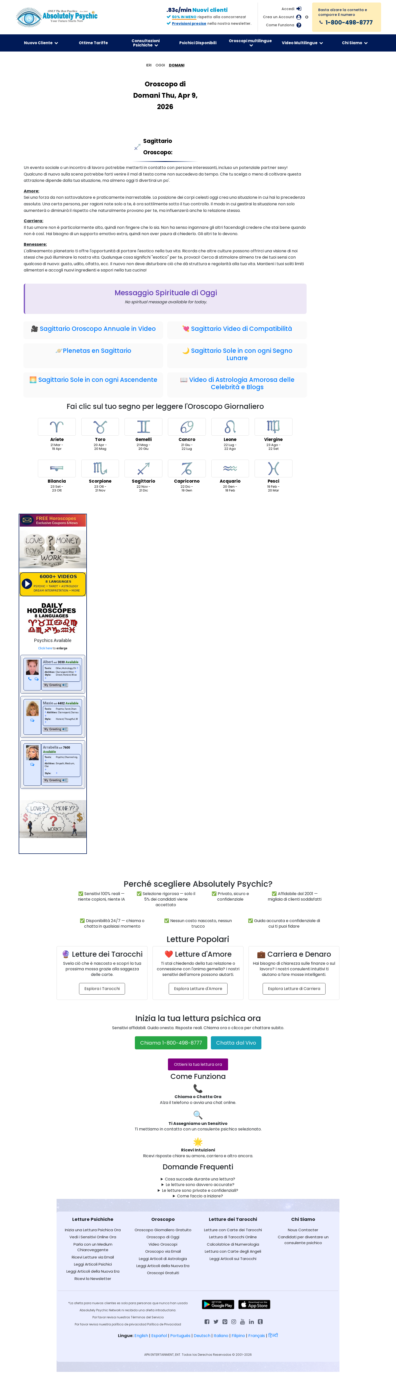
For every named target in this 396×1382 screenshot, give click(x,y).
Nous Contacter (303, 1229)
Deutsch (202, 1336)
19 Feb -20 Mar (273, 476)
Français (256, 1336)
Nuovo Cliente (41, 42)
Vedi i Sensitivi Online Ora (92, 1237)
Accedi (288, 8)
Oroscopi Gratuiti (163, 1272)
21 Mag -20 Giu (143, 434)
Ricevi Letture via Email (93, 1257)
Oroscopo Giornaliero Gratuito (163, 1229)
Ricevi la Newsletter (93, 1278)
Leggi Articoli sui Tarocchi (233, 1258)
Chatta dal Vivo (236, 1042)
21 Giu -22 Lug (187, 434)
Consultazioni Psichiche (146, 43)
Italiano (221, 1336)
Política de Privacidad (164, 1324)
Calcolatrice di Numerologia (233, 1244)
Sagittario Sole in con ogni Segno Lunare (241, 354)
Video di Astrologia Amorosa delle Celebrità (241, 383)
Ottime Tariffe (93, 42)
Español (159, 1336)
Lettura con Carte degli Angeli (233, 1251)
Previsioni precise (189, 23)
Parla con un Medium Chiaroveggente (92, 1247)
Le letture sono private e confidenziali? (200, 1190)
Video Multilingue (302, 42)
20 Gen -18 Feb (230, 476)
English (141, 1336)
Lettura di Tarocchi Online (233, 1237)
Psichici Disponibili (197, 42)
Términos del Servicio (147, 1317)
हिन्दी (273, 1336)
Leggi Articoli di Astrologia (163, 1258)
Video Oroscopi (162, 1244)
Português (180, 1336)
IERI (149, 65)
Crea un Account (278, 17)
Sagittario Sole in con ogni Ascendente (97, 380)
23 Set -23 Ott (57, 476)
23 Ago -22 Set (273, 434)
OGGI (160, 65)
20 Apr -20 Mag (100, 434)
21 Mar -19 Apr (57, 434)
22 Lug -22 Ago (230, 434)
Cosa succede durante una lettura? (200, 1179)
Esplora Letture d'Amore (198, 989)
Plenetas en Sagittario (97, 351)
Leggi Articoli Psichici (93, 1264)
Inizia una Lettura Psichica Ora (93, 1229)
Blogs (255, 387)
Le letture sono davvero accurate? (200, 1185)
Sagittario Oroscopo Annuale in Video (98, 329)
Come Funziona (280, 25)
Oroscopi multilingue (250, 42)
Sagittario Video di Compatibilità (241, 329)
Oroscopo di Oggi (162, 1237)
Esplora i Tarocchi (102, 989)
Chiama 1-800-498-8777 (171, 1042)
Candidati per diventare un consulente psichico (303, 1239)
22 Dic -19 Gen (187, 476)
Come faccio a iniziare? (200, 1196)
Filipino (238, 1336)
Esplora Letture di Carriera (294, 989)
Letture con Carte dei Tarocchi (233, 1229)
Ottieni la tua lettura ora (198, 1064)
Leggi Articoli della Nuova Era (92, 1271)
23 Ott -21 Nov (100, 476)
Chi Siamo (355, 42)
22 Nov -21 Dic (143, 476)
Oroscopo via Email (163, 1251)
